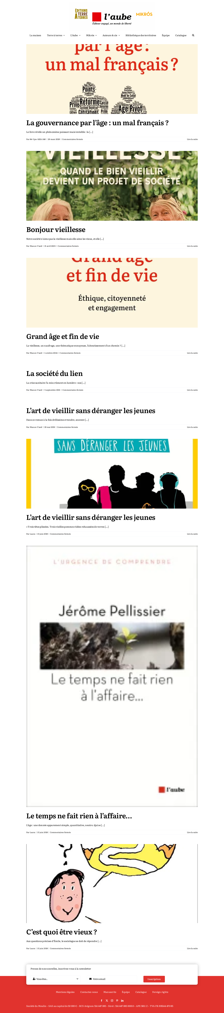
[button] (193, 35)
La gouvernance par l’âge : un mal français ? (97, 122)
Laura (32, 533)
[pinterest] (117, 1000)
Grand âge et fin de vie (62, 336)
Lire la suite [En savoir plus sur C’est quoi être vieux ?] (192, 948)
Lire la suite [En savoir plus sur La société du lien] (192, 390)
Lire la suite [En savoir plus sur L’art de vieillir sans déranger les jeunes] (192, 427)
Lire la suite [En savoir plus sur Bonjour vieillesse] (192, 246)
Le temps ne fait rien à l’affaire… (79, 815)
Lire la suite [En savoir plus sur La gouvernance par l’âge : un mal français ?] (192, 139)
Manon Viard (36, 246)
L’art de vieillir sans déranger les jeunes (90, 410)
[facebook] (101, 1000)
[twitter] (107, 1000)
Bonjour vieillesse (55, 229)
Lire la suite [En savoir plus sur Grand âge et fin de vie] (192, 352)
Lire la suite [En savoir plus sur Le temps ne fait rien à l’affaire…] (192, 832)
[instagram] (112, 1000)
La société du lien (54, 373)
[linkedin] (122, 1000)
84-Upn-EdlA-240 (38, 139)
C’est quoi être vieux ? (61, 931)
